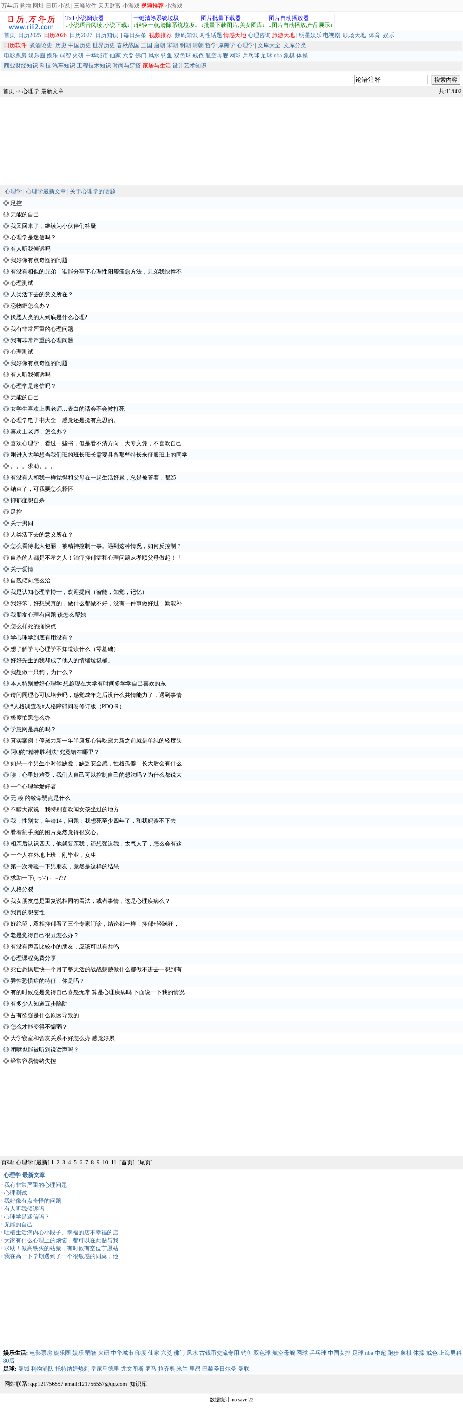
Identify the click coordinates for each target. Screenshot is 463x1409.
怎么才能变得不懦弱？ (39, 1027)
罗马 (150, 1369)
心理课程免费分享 (33, 958)
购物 (25, 6)
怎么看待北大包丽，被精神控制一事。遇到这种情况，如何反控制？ (96, 546)
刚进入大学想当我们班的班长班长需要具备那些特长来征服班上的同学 (99, 455)
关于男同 (21, 523)
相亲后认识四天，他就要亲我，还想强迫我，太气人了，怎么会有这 (96, 843)
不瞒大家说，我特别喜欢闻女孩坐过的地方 (64, 809)
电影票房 (15, 55)
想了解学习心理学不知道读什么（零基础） (64, 649)
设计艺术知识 (189, 65)
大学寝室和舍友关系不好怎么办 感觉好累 (62, 1038)
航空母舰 (216, 55)
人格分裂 (21, 889)
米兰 (182, 1369)
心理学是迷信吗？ (33, 237)
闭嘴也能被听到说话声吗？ (44, 1049)
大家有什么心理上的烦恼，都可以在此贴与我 (61, 1240)
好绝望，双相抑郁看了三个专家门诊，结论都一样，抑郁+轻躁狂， (94, 924)
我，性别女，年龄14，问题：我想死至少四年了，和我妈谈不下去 (93, 821)
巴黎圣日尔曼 (219, 1369)
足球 (266, 55)
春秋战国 (128, 45)
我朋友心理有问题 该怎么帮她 (48, 615)
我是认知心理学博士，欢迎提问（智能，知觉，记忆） (79, 592)
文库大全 (269, 45)
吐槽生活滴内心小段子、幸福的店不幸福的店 (61, 1232)
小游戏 (131, 6)
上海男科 (450, 1353)
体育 (374, 35)
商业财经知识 (21, 65)
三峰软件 (85, 6)
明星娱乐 (310, 35)
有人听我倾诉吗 (30, 249)
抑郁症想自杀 (27, 500)
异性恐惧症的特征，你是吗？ (47, 981)
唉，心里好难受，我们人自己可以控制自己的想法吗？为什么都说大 (96, 775)
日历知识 (106, 35)
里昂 (195, 1369)
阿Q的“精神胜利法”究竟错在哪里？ (55, 752)
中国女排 (339, 1353)
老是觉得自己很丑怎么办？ (44, 935)
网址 (38, 6)
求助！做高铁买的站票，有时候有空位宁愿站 (61, 1248)
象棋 (289, 55)
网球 (235, 55)
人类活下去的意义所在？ (41, 294)
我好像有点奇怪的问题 (39, 260)
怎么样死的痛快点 (33, 626)
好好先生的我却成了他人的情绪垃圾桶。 (61, 660)
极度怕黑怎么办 (30, 718)
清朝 (198, 45)
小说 (64, 6)
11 (113, 1162)
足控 (16, 203)
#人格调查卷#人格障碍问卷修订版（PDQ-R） (67, 706)
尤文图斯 (132, 1369)
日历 (51, 6)
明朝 (185, 45)
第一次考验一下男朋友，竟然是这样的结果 (64, 866)
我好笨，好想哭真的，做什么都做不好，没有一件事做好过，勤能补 (96, 603)
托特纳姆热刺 (72, 1369)
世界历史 (103, 45)
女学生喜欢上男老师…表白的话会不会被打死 (67, 409)
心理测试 (21, 283)
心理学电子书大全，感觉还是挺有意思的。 (64, 420)
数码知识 (186, 35)
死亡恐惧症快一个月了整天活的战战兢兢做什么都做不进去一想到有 (96, 969)
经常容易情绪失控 (33, 1061)
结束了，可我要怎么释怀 (41, 489)
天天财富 (109, 6)
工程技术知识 (94, 65)
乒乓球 (251, 55)
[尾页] (145, 1162)
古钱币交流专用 (219, 1353)
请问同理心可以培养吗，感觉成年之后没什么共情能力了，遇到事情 (96, 695)
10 (105, 1162)
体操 (302, 55)
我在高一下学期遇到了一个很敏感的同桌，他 (61, 1256)
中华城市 (96, 55)
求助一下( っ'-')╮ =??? (38, 878)
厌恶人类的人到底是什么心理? (48, 317)
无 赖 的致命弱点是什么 (40, 798)
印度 (141, 1353)
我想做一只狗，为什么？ (41, 672)
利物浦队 (42, 1369)
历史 (61, 45)
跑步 (393, 1353)
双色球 (182, 55)
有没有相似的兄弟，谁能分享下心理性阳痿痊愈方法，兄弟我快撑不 (96, 271)
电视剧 (331, 35)
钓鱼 (166, 55)
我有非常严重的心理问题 (41, 329)
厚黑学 (226, 45)
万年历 (9, 6)
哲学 (211, 45)
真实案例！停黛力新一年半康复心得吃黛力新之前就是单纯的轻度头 (96, 740)
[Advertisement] (190, 141)
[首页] (127, 1162)
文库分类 (294, 45)
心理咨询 (259, 35)
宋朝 (172, 45)
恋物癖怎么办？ (30, 306)
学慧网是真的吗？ (33, 729)
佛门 (141, 55)
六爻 (128, 55)
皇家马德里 (105, 1369)
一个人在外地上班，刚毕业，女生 (53, 855)
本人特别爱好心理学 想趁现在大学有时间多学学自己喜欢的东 (88, 683)
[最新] (42, 1162)
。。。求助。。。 (33, 466)
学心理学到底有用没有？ (41, 637)
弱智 (65, 55)
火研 (78, 55)
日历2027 (80, 35)
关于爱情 (21, 569)
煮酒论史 (41, 45)
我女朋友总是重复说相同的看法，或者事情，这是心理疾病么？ (90, 901)
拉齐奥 (166, 1369)
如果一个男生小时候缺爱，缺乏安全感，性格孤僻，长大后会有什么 (96, 763)
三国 (146, 45)
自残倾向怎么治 (30, 580)
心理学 (245, 45)
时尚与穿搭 (126, 65)
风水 (154, 55)
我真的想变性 (27, 912)
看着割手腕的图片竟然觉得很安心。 (56, 832)
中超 (380, 1353)
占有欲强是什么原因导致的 (44, 1015)
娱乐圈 (36, 55)
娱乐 (388, 35)
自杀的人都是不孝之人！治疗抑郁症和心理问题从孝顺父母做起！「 (96, 558)
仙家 (115, 55)
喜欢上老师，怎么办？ (39, 431)
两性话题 (210, 35)
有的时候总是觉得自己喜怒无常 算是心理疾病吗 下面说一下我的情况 (97, 992)
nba (278, 55)
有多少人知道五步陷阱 (39, 1003)
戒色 (198, 55)
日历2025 (29, 35)
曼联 (243, 1369)
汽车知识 (63, 65)
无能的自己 (24, 214)
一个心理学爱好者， (36, 786)
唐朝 (159, 45)
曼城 (24, 1369)
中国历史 (79, 45)
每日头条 (134, 35)
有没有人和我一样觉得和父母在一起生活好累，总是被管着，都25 (93, 477)
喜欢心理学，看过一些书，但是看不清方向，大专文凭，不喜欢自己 (96, 443)
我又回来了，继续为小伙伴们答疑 (53, 226)
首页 (9, 35)
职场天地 (354, 35)
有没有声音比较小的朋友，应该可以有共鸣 (64, 946)
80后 (9, 1361)
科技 (45, 65)
